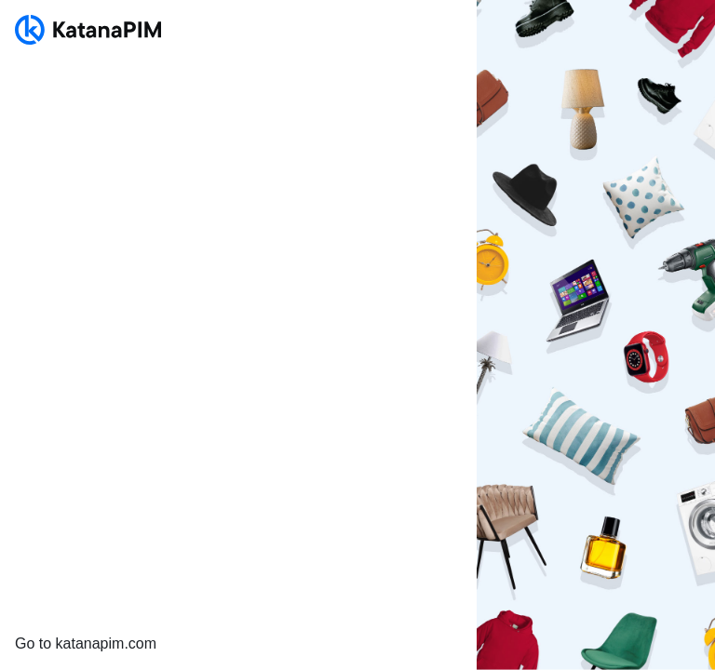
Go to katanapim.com (85, 643)
